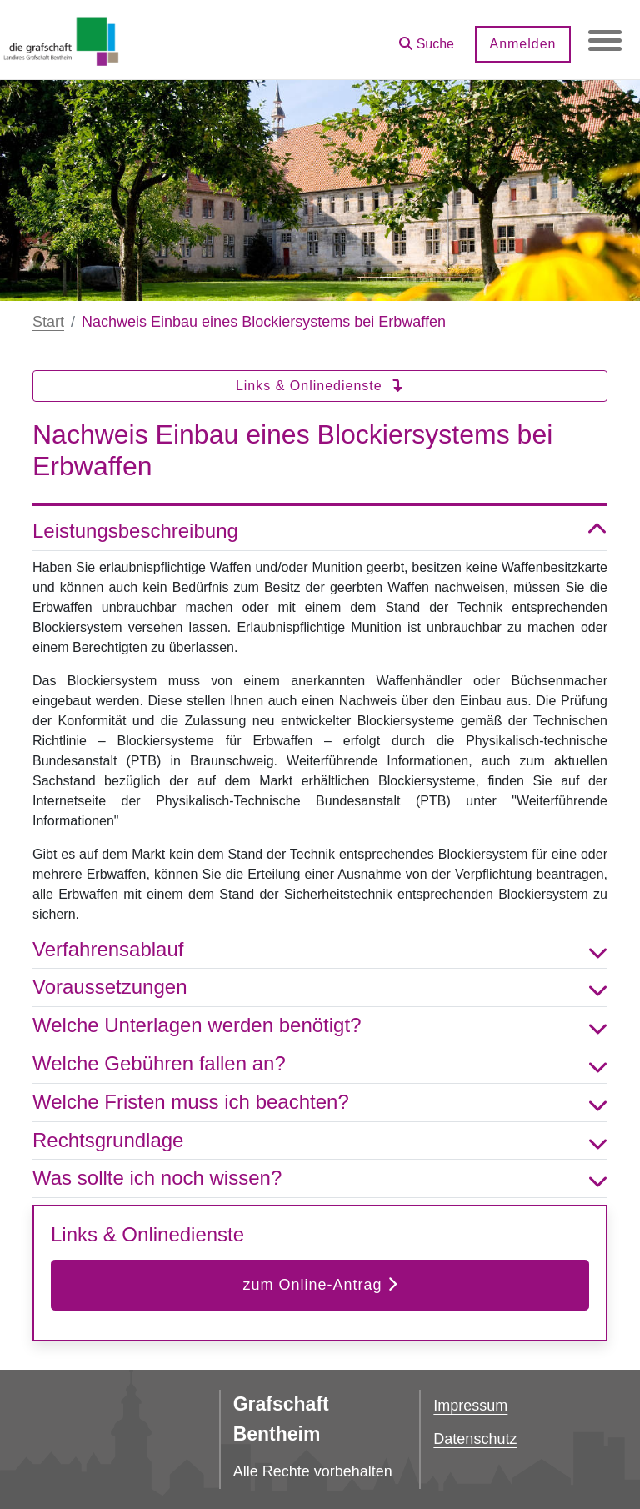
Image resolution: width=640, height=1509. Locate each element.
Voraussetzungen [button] (320, 987)
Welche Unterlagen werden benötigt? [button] (320, 1026)
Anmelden (522, 44)
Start (48, 321)
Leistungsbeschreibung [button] (320, 531)
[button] (426, 38)
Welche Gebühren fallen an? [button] (320, 1064)
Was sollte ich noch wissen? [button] (320, 1178)
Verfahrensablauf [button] (320, 950)
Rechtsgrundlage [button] (320, 1141)
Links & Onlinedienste (320, 386)
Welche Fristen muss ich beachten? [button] (320, 1102)
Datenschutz (475, 1439)
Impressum (470, 1405)
